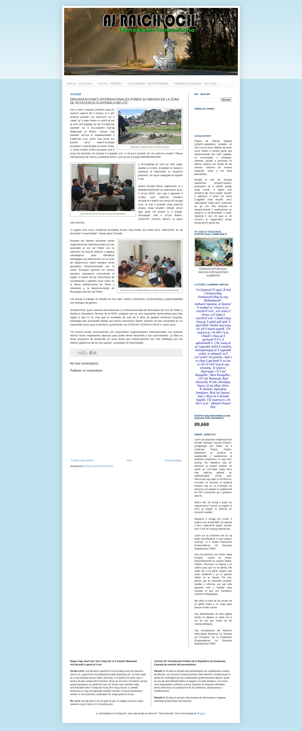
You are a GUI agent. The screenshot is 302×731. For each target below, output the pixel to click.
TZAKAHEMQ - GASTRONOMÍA (148, 83)
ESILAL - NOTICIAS (79, 83)
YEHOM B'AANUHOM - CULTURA (195, 83)
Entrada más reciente (82, 460)
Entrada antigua (173, 460)
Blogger (201, 713)
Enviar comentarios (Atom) (99, 466)
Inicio (129, 460)
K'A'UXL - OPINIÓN (110, 83)
